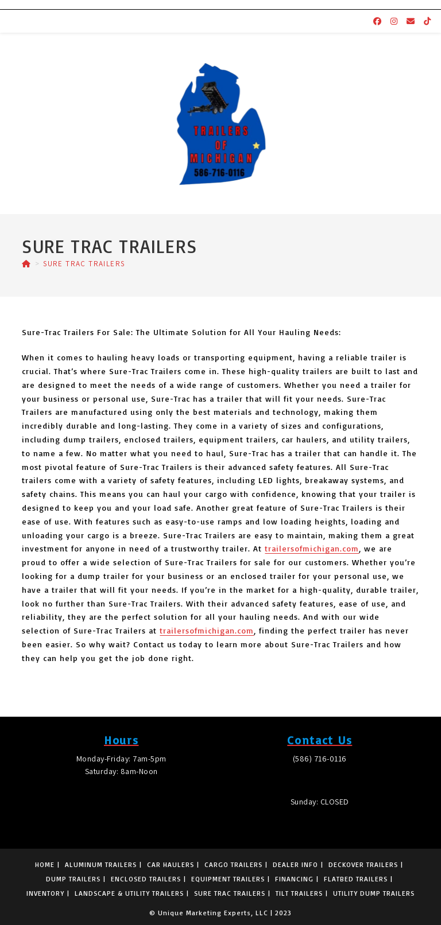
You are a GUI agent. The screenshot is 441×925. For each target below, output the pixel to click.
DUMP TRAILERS (73, 879)
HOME (45, 864)
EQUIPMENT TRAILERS (228, 879)
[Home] (26, 264)
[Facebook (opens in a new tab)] (377, 21)
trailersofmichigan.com (312, 548)
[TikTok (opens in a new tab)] (427, 21)
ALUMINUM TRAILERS (101, 864)
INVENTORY (45, 893)
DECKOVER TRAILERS (363, 864)
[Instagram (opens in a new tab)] (394, 21)
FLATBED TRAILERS (356, 879)
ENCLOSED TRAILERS (146, 879)
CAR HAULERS (170, 864)
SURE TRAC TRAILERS (84, 264)
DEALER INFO (295, 864)
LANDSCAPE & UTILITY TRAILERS (129, 893)
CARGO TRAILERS (233, 864)
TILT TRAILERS (299, 893)
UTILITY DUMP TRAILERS (374, 893)
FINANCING (294, 879)
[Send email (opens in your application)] (410, 21)
